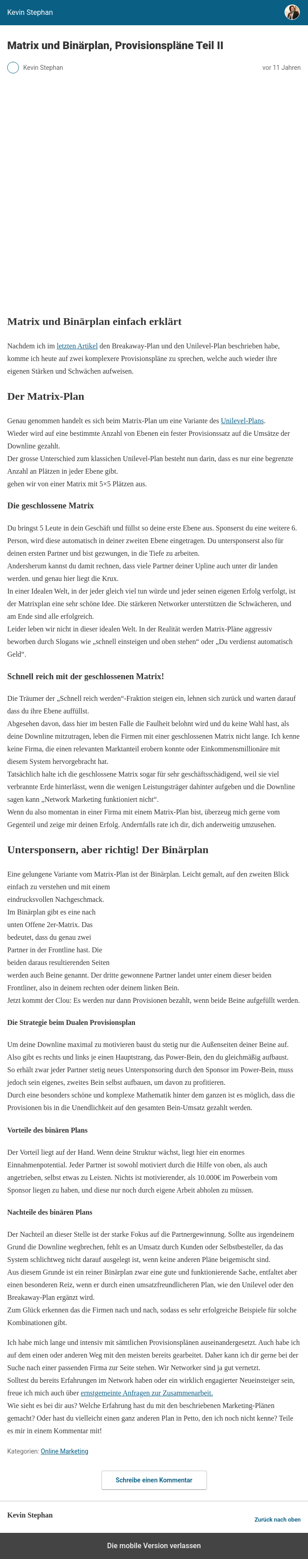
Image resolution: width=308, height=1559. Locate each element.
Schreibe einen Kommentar (154, 1480)
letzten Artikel (77, 346)
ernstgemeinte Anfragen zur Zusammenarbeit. (147, 1393)
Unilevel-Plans (242, 421)
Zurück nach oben (277, 1519)
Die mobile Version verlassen (154, 1545)
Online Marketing (64, 1451)
